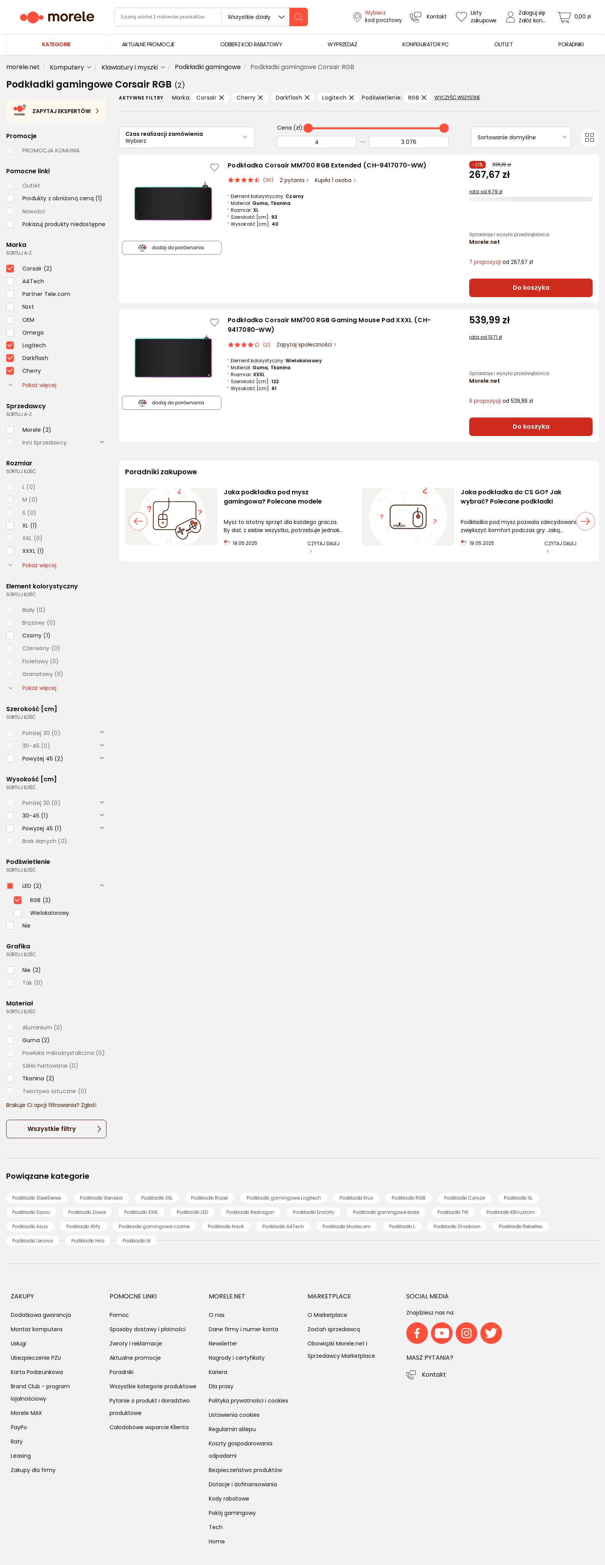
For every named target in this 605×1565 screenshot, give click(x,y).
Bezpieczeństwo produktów (245, 1470)
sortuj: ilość (20, 471)
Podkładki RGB (409, 1198)
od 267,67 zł (501, 262)
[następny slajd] (585, 521)
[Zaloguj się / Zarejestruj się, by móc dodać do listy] (214, 167)
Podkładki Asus (30, 1226)
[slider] (308, 128)
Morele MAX (26, 1413)
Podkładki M (136, 1240)
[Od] (317, 142)
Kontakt (434, 1374)
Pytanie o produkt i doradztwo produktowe (150, 1407)
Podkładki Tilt (453, 1212)
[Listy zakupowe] (477, 17)
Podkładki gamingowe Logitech (284, 1198)
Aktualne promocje (135, 1358)
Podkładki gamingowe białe (386, 1212)
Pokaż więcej (32, 385)
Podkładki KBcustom (511, 1212)
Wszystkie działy (249, 17)
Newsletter (223, 1343)
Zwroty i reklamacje (136, 1343)
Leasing (21, 1456)
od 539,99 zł (501, 401)
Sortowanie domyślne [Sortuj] (507, 137)
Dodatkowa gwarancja (41, 1315)
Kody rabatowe (229, 1498)
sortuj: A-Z (18, 253)
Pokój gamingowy (232, 1513)
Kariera (218, 1372)
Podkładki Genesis (101, 1198)
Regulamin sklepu (232, 1429)
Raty (17, 1441)
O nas (217, 1315)
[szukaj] (298, 17)
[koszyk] (576, 17)
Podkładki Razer (209, 1198)
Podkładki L (402, 1226)
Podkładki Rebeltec (521, 1226)
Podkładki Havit (226, 1226)
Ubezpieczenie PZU (36, 1358)
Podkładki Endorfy (314, 1212)
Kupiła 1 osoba (334, 180)
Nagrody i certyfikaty (237, 1358)
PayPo (19, 1427)
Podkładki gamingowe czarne (154, 1226)
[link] (148, 44)
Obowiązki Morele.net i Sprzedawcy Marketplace (341, 1350)
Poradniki (122, 1372)
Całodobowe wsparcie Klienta (149, 1427)
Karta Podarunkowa (37, 1372)
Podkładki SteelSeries (36, 1198)
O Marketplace (327, 1315)
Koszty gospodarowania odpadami (240, 1450)
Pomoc (119, 1315)
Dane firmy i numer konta (243, 1329)
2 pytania (293, 180)
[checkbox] (54, 198)
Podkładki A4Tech (283, 1226)
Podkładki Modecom (347, 1226)
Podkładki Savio (31, 1212)
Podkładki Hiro (87, 1240)
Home (217, 1541)
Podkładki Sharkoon (457, 1226)
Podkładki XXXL (141, 1212)
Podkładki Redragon (250, 1212)
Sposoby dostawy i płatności (148, 1329)
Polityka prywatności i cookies (248, 1400)
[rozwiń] (101, 442)
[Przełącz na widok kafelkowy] (589, 137)
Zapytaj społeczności (305, 344)
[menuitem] (148, 44)
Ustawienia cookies (234, 1415)
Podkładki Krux (356, 1198)
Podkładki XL (518, 1198)
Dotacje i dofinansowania (243, 1484)
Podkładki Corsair (464, 1198)
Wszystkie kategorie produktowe (153, 1386)
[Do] (409, 142)
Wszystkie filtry (51, 1128)
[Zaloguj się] (527, 17)
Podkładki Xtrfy (83, 1226)
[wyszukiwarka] (211, 17)
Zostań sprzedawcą (334, 1329)
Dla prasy (221, 1386)
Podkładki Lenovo (32, 1240)
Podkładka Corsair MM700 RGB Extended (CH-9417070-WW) (327, 165)
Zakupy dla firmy (33, 1470)
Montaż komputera (37, 1329)
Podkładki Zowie (87, 1212)
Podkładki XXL (156, 1198)
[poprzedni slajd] (138, 521)
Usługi (18, 1343)
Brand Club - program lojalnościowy (40, 1392)
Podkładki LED (192, 1212)
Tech (216, 1527)
